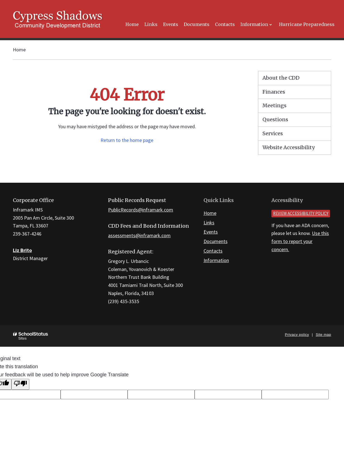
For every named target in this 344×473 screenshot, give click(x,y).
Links (209, 222)
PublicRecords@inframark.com (140, 209)
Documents (216, 241)
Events (211, 232)
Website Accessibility (288, 147)
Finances (273, 92)
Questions (275, 119)
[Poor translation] (20, 384)
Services (272, 133)
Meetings (274, 105)
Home (19, 49)
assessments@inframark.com (139, 235)
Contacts (213, 251)
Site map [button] (323, 334)
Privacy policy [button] (297, 334)
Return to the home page (127, 140)
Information (216, 260)
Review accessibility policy (300, 213)
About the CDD (281, 78)
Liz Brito (22, 250)
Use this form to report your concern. (300, 241)
